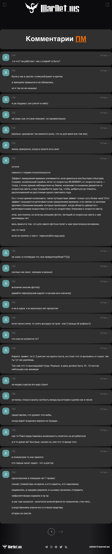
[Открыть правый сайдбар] (107, 4)
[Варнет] (14, 547)
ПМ (80, 39)
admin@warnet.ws (99, 547)
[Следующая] (60, 531)
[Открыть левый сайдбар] (4, 4)
